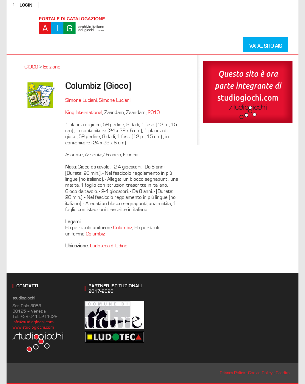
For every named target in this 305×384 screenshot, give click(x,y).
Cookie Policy (260, 372)
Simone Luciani (81, 100)
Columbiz (122, 228)
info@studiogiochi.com (33, 321)
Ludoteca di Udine (108, 246)
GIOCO (31, 67)
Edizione (51, 67)
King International (83, 112)
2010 (154, 112)
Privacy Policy (232, 372)
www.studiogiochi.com (33, 327)
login (26, 5)
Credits (283, 372)
